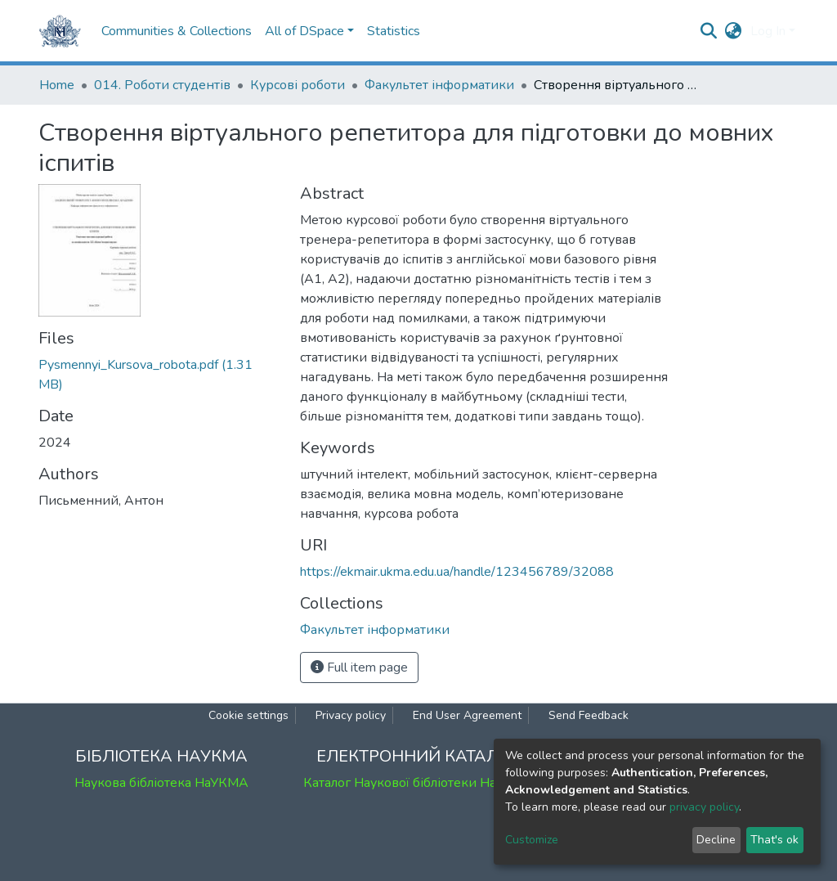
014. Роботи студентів (162, 85)
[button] (733, 31)
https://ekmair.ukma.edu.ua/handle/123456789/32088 (457, 572)
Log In (768, 31)
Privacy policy (351, 715)
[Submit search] (709, 31)
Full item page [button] (359, 667)
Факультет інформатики (439, 85)
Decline (716, 839)
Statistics (393, 31)
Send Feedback (588, 715)
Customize (531, 839)
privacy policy (704, 807)
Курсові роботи (297, 85)
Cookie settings (248, 715)
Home (56, 85)
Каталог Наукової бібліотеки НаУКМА (418, 783)
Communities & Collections (176, 31)
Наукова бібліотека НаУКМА (161, 783)
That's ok (774, 839)
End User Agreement (467, 715)
